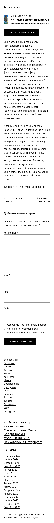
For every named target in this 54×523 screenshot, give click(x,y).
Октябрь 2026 (11, 462)
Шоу (6, 407)
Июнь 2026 (10, 476)
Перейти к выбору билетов (21, 32)
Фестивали (10, 404)
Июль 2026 (10, 473)
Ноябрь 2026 (11, 459)
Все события (11, 359)
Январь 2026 (11, 493)
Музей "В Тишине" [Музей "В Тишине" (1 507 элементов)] (17, 438)
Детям (7, 366)
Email (8, 291)
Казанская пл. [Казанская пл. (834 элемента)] (14, 426)
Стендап (8, 394)
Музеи (7, 380)
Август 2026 (10, 469)
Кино (7, 373)
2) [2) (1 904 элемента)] (5, 422)
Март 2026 (10, 486)
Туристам (9, 186)
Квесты (8, 370)
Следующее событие (43, 199)
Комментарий (12, 232)
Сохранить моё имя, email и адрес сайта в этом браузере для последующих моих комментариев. (27, 328)
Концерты (9, 376)
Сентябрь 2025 (12, 507)
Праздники (10, 387)
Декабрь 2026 (12, 456)
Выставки (9, 363)
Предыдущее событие (13, 199)
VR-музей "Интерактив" (33, 186)
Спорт (7, 390)
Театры (8, 397)
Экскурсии (10, 411)
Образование (11, 383)
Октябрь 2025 (11, 504)
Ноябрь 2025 (11, 500)
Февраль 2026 (12, 490)
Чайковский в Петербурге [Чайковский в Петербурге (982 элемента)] (23, 442)
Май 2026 (9, 480)
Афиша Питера (12, 7)
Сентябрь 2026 (12, 466)
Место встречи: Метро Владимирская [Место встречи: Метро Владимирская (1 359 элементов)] (20, 432)
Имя (7, 275)
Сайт (6, 308)
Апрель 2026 (11, 483)
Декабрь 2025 (12, 497)
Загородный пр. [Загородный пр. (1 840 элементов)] (20, 422)
